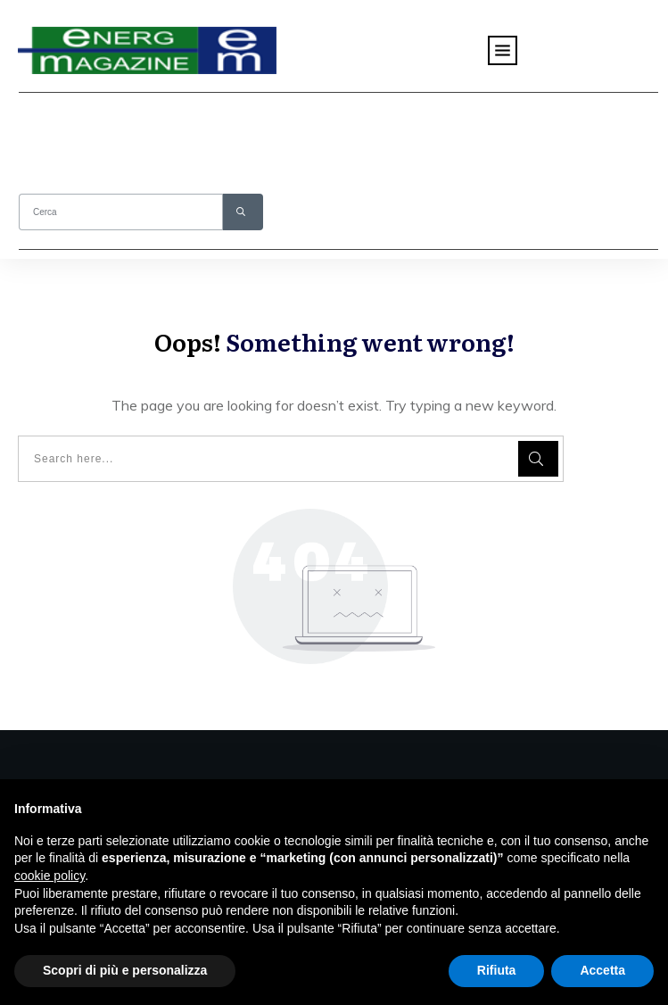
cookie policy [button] (49, 875)
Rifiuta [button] (496, 970)
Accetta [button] (602, 970)
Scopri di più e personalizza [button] (125, 970)
